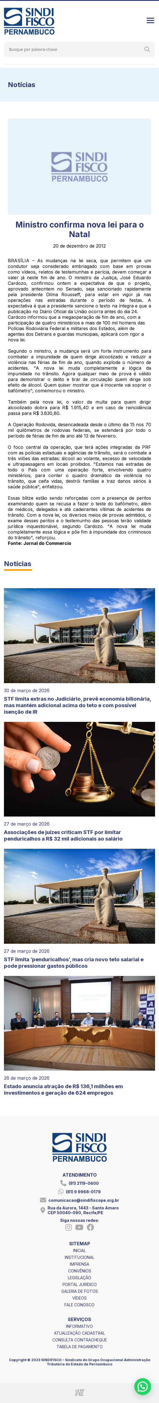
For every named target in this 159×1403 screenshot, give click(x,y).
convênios (79, 1270)
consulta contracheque (79, 1339)
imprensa (79, 1264)
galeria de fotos (79, 1291)
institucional (79, 1257)
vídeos (79, 1298)
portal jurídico (79, 1284)
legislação (79, 1277)
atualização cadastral (79, 1333)
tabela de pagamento (80, 1346)
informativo (79, 1326)
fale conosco (79, 1304)
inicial (79, 1250)
